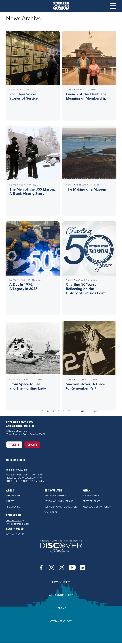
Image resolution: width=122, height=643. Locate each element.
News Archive (91, 495)
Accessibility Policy (61, 595)
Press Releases (91, 501)
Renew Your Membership (58, 501)
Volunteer (50, 512)
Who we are (13, 495)
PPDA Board (13, 506)
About (10, 490)
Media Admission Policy (97, 506)
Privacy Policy (61, 582)
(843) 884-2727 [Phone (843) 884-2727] (15, 520)
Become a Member (55, 495)
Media (86, 490)
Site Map (61, 608)
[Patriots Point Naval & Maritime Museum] (61, 6)
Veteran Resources (61, 621)
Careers (11, 501)
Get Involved (53, 490)
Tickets (14, 444)
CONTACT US (13, 515)
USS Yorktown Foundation (60, 506)
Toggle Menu (113, 6)
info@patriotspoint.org (18, 523)
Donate (32, 444)
